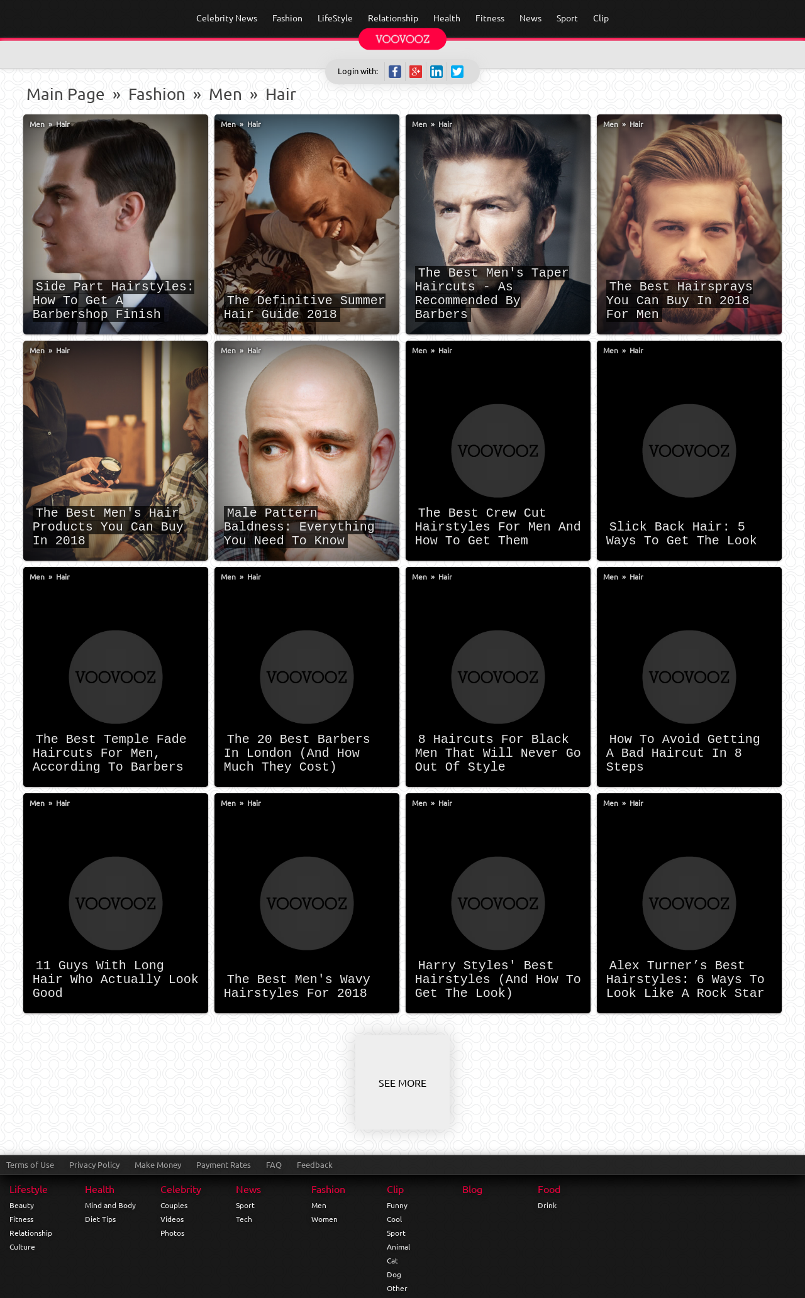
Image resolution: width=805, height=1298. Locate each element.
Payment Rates (223, 1164)
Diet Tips (100, 1219)
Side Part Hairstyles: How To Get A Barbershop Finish (113, 300)
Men (225, 94)
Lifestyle (28, 1188)
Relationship (30, 1233)
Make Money (158, 1164)
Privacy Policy (94, 1164)
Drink (547, 1205)
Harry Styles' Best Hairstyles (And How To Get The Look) (498, 979)
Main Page (65, 94)
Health (99, 1188)
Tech (244, 1219)
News (248, 1188)
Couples (173, 1205)
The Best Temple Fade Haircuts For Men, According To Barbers (110, 753)
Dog (394, 1274)
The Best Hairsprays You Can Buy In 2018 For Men (679, 300)
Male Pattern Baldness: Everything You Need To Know (299, 527)
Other (397, 1288)
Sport (245, 1205)
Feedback (315, 1164)
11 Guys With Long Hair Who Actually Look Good (116, 979)
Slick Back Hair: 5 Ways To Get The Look (681, 534)
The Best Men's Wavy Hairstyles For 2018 (297, 986)
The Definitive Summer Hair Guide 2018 (305, 307)
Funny (397, 1205)
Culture (22, 1246)
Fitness (21, 1219)
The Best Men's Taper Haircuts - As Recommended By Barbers (492, 294)
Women (324, 1219)
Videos (172, 1219)
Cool (394, 1219)
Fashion (157, 94)
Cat (392, 1260)
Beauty (21, 1205)
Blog (472, 1188)
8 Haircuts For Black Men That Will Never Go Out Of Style (498, 753)
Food (549, 1188)
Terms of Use (30, 1164)
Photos (172, 1233)
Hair (280, 94)
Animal (398, 1246)
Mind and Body (110, 1205)
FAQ (274, 1164)
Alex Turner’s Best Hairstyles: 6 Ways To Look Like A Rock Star (685, 979)
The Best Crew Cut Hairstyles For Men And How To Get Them (498, 527)
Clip (395, 1188)
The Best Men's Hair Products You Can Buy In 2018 (108, 527)
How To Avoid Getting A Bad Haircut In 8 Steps (683, 753)
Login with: (358, 70)
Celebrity (180, 1188)
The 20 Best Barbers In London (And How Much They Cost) (297, 753)
